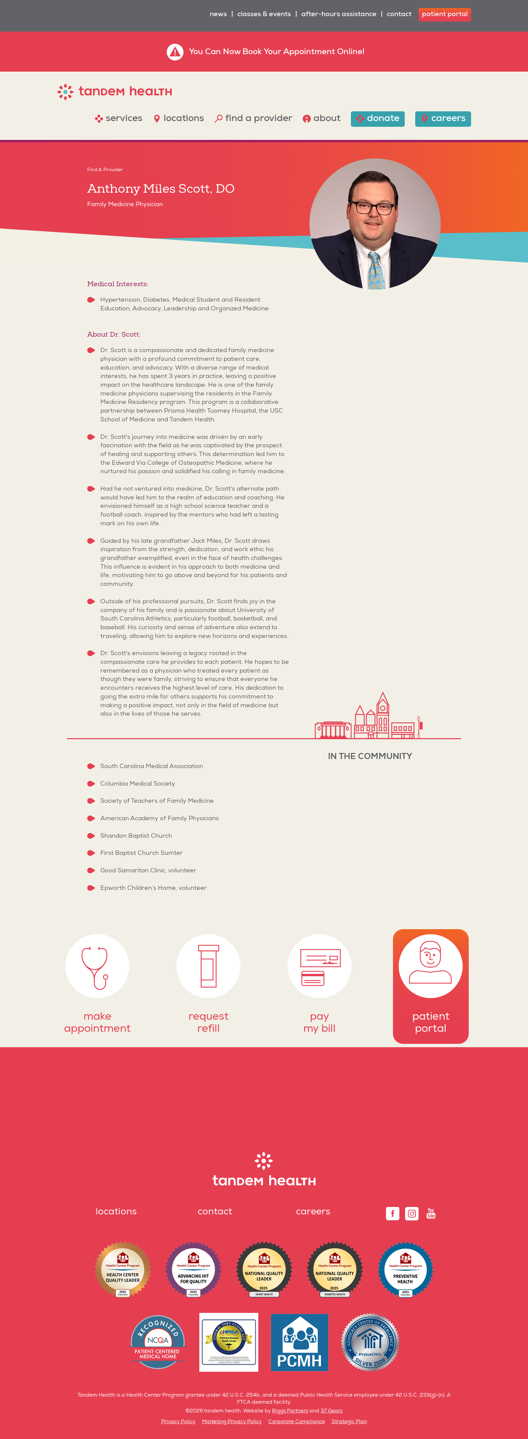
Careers (313, 1212)
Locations (116, 1212)
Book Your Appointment (288, 52)
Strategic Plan (349, 1422)
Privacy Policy (178, 1422)
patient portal (445, 14)
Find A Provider (105, 170)
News (218, 14)
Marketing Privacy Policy (232, 1422)
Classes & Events (264, 14)
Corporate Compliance (296, 1422)
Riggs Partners (290, 1411)
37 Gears (331, 1411)
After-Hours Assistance (338, 14)
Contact (399, 14)
